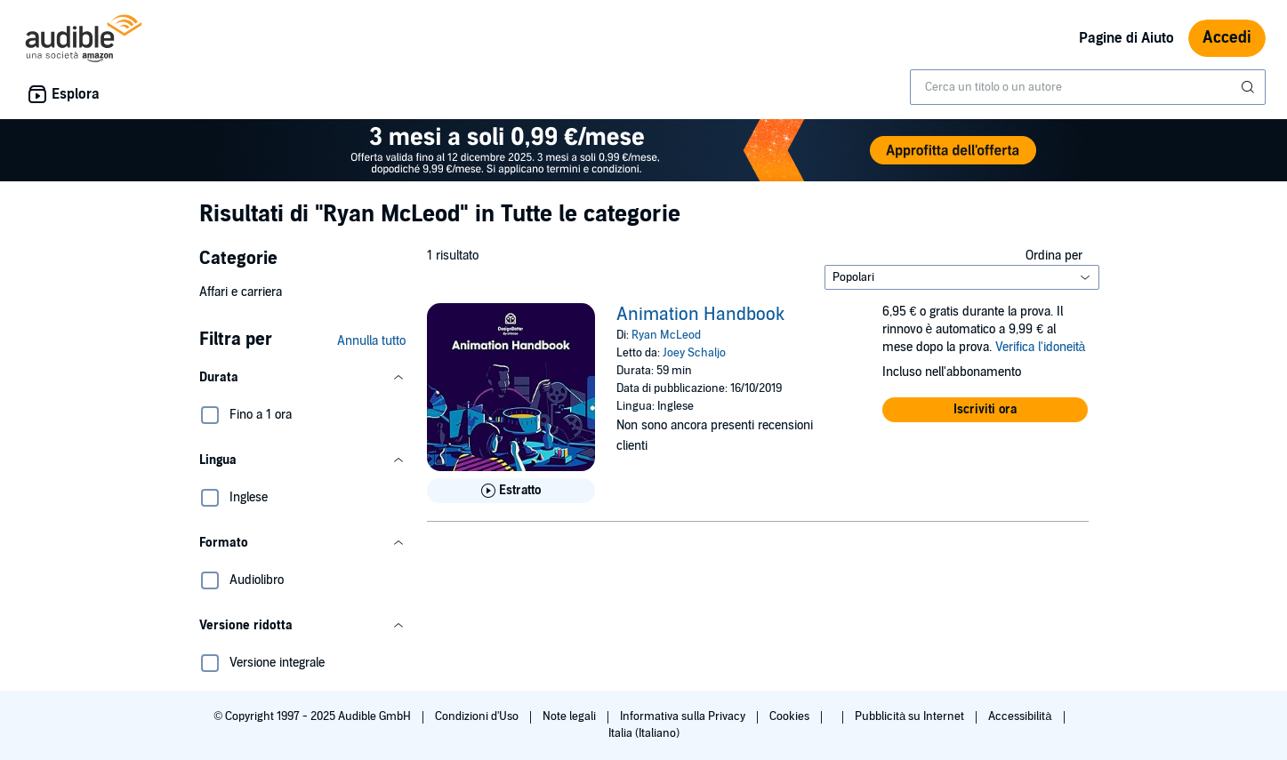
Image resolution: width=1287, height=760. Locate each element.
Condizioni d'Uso (478, 716)
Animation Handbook (700, 314)
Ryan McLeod (666, 335)
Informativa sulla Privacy (684, 716)
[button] (302, 378)
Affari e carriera (240, 292)
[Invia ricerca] (1250, 87)
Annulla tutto (371, 340)
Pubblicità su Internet (911, 716)
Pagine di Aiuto (1126, 38)
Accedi (1227, 37)
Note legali (571, 716)
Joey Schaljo (694, 353)
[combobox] (1088, 87)
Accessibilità (1021, 716)
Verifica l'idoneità (1040, 347)
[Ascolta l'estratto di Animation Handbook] (511, 490)
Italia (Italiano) (644, 733)
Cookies (790, 716)
